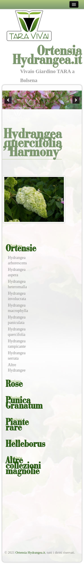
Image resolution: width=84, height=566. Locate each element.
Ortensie (21, 249)
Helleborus (25, 444)
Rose (14, 384)
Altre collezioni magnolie (23, 466)
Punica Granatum (24, 403)
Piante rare (17, 425)
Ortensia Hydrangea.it (30, 552)
